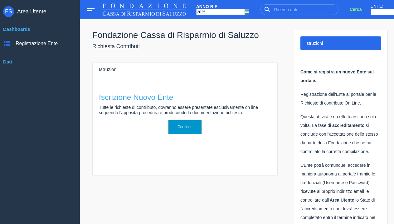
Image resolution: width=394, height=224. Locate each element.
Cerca (356, 9)
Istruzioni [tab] (314, 43)
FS (8, 11)
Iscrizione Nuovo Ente (136, 97)
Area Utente (31, 11)
